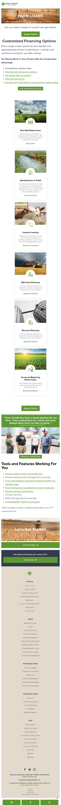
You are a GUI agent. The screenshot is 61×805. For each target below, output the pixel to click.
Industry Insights (30, 667)
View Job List (29, 559)
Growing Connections (30, 671)
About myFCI (30, 724)
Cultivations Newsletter (30, 682)
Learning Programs (30, 701)
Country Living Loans (30, 592)
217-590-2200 (44, 774)
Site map (30, 788)
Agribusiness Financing (29, 596)
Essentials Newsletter (30, 678)
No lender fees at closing (18, 75)
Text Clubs (30, 749)
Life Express (29, 607)
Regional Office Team (30, 644)
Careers (30, 626)
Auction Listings (30, 739)
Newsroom (30, 674)
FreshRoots (30, 708)
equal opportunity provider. (30, 784)
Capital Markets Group (30, 648)
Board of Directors (30, 633)
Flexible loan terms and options (21, 72)
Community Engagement (30, 655)
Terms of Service (30, 791)
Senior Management (30, 637)
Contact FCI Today (29, 544)
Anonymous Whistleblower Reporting (30, 793)
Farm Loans (29, 585)
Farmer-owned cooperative (19, 490)
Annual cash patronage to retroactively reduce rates (31, 82)
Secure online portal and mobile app (23, 473)
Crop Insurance (29, 589)
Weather (30, 753)
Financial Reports (30, 630)
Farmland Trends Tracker (30, 735)
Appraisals (30, 600)
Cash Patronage (30, 705)
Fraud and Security (30, 746)
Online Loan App (30, 728)
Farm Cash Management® (30, 603)
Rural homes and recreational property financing (29, 487)
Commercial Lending (30, 651)
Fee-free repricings (15, 79)
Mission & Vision (30, 623)
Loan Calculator (30, 742)
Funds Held (29, 610)
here (39, 779)
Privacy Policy (30, 790)
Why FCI (30, 697)
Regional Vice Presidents (30, 641)
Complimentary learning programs (22, 501)
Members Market (30, 712)
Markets (30, 757)
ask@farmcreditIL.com (29, 776)
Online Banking (30, 731)
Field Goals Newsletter (30, 685)
